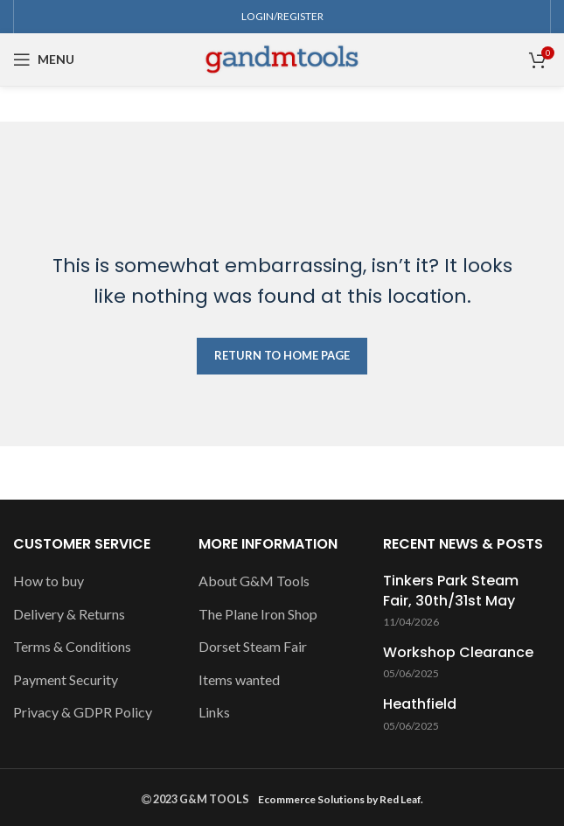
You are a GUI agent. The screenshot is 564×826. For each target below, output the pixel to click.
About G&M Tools (254, 580)
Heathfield (419, 704)
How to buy (48, 580)
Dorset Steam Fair (252, 646)
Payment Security (65, 679)
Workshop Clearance (458, 652)
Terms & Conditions (72, 646)
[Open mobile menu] (43, 59)
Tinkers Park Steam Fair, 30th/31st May (451, 590)
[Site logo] (282, 57)
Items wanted (239, 679)
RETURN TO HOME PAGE (282, 355)
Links (214, 712)
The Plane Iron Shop (257, 614)
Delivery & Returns (69, 614)
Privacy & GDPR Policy (82, 712)
